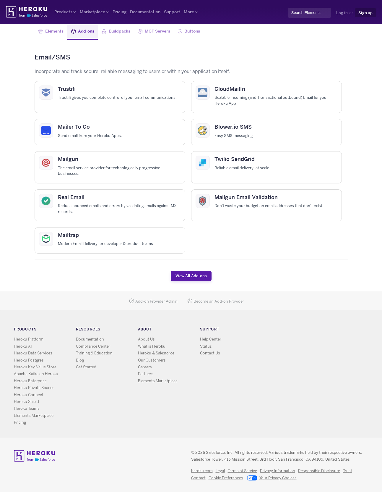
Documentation (145, 11)
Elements (51, 31)
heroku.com (202, 471)
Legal (220, 471)
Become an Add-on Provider (215, 301)
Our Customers (152, 360)
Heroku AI (23, 346)
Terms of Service (242, 471)
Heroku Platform (28, 339)
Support (172, 11)
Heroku (27, 12)
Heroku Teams (27, 408)
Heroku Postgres (29, 360)
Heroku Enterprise (30, 381)
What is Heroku (151, 346)
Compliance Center (93, 346)
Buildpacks (116, 31)
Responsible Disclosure (319, 471)
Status (206, 346)
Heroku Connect (28, 395)
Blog (80, 360)
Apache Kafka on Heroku (36, 374)
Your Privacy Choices (272, 478)
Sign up (365, 12)
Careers (145, 367)
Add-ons (82, 31)
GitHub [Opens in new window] (282, 330)
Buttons (189, 31)
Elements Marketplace (33, 415)
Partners (145, 374)
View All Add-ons (191, 275)
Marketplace (92, 11)
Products (63, 11)
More (189, 11)
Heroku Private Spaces (34, 387)
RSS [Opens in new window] (265, 330)
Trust (347, 471)
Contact (198, 478)
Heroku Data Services (33, 353)
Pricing (119, 11)
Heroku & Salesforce (156, 353)
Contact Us (210, 353)
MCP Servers (154, 31)
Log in (342, 12)
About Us (146, 339)
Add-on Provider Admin (153, 301)
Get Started (86, 367)
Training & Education (94, 353)
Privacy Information (277, 471)
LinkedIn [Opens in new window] (291, 330)
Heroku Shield (26, 401)
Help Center (210, 339)
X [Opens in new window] (274, 330)
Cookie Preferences (226, 478)
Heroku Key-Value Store (35, 367)
